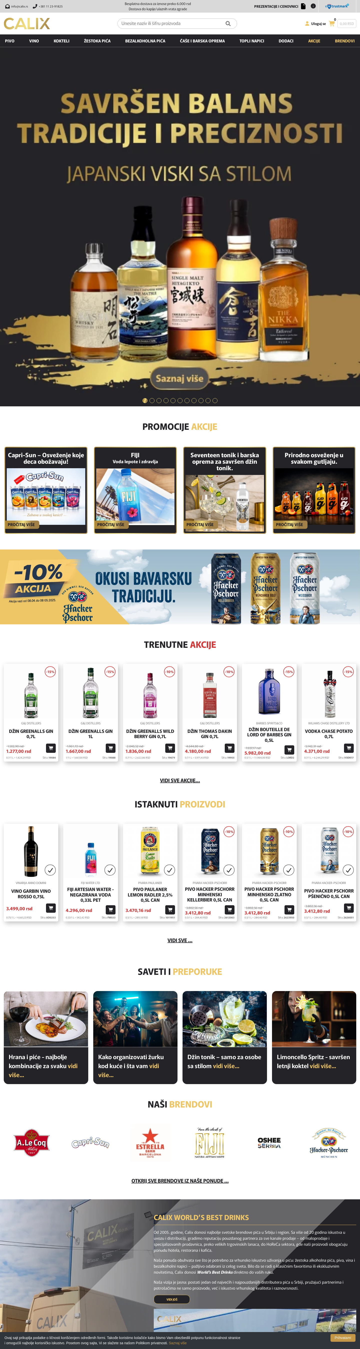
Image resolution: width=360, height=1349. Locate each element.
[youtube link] (193, 1238)
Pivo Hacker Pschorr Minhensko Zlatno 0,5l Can (269, 636)
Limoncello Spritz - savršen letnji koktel (313, 803)
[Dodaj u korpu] (51, 490)
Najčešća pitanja (186, 1260)
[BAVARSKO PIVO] (180, 328)
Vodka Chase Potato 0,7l (329, 475)
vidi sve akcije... (180, 522)
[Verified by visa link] (262, 1327)
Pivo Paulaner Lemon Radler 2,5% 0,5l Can (150, 636)
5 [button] (173, 142)
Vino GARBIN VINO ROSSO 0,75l (31, 635)
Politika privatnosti (188, 1288)
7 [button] (187, 142)
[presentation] (260, 1218)
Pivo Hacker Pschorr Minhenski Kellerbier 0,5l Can (209, 636)
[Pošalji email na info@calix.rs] (16, 6)
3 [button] (159, 142)
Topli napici (252, 41)
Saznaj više (178, 1343)
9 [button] (201, 142)
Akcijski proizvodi (119, 1274)
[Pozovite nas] (46, 6)
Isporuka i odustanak (189, 1267)
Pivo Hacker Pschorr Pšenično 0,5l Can (329, 635)
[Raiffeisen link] (203, 1327)
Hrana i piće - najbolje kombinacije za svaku (43, 807)
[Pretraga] (228, 23)
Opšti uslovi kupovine (190, 1302)
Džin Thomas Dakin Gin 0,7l (210, 475)
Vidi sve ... (180, 681)
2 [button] (152, 142)
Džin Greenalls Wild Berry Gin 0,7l (150, 475)
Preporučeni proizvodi (123, 1281)
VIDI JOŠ (172, 1041)
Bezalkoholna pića (145, 41)
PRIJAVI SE (209, 1218)
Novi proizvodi (117, 1267)
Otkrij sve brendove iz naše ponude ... (180, 922)
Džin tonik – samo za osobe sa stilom (224, 803)
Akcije (314, 41)
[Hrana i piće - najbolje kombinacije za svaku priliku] (46, 761)
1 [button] (145, 142)
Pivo (9, 41)
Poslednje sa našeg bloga (125, 1288)
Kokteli (62, 41)
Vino (34, 41)
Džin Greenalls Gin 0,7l (31, 475)
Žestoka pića (97, 41)
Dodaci (286, 41)
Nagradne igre (184, 1295)
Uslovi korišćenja (186, 1274)
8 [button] (194, 142)
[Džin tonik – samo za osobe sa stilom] (224, 761)
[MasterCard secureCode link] (288, 1327)
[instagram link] (180, 1237)
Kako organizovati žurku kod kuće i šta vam (131, 807)
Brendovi (345, 41)
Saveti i (180, 712)
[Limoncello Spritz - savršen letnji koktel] (314, 761)
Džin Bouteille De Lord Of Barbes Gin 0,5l (269, 476)
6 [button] (180, 142)
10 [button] (208, 142)
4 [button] (166, 142)
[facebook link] (167, 1237)
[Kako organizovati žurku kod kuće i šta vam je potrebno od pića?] (135, 761)
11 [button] (215, 142)
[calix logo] (30, 1262)
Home (111, 1260)
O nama (180, 1281)
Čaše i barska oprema (202, 41)
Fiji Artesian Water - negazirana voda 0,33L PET (90, 636)
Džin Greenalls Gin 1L (90, 475)
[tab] (145, 143)
